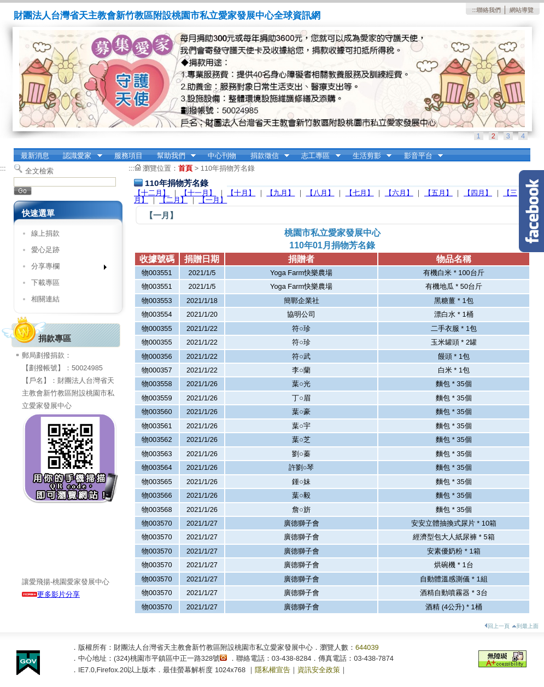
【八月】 (320, 193)
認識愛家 (79, 156)
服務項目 (128, 156)
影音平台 (420, 156)
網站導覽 (522, 10)
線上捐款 (45, 233)
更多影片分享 (51, 594)
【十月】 (241, 193)
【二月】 (173, 200)
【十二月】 (151, 193)
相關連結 (45, 299)
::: (474, 10)
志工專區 (318, 156)
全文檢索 (39, 171)
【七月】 (360, 193)
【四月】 (478, 193)
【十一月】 (198, 193)
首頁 (185, 168)
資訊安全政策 (318, 670)
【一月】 (212, 200)
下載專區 (45, 282)
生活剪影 (368, 156)
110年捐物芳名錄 (228, 168)
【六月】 (399, 193)
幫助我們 (173, 156)
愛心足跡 (45, 250)
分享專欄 (65, 268)
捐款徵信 (266, 156)
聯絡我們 (489, 10)
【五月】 (438, 193)
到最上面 (525, 626)
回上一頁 (497, 626)
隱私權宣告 (272, 670)
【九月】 (280, 193)
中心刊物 (222, 156)
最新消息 (35, 156)
